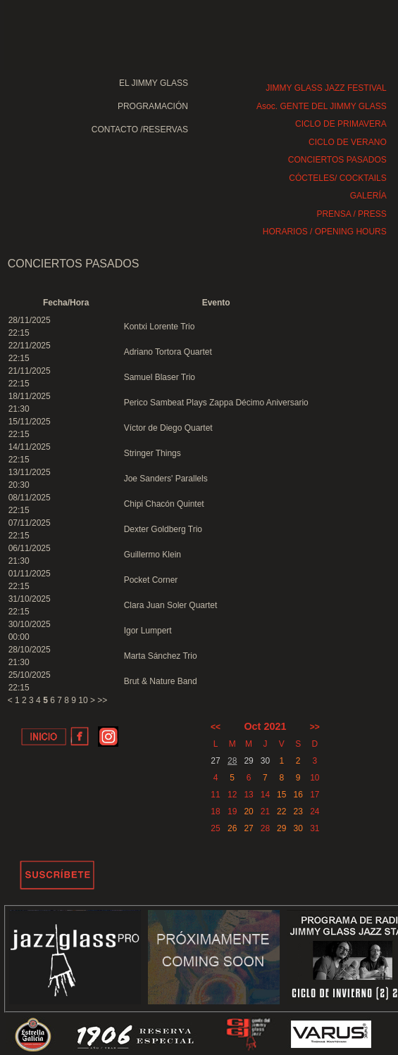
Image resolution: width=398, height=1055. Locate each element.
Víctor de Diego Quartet (168, 428)
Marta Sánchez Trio (160, 656)
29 (281, 828)
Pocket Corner (151, 580)
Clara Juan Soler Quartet (171, 605)
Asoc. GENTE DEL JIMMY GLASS (321, 106)
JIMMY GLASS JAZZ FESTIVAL (326, 88)
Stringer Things (152, 453)
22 (281, 811)
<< (215, 727)
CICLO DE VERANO (348, 142)
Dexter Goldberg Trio (163, 529)
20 (248, 811)
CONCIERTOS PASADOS (337, 160)
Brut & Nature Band (160, 681)
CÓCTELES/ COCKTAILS (337, 178)
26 (232, 828)
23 (297, 811)
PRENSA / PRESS (351, 214)
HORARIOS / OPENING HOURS (325, 231)
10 (82, 700)
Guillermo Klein (152, 555)
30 (297, 828)
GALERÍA (368, 196)
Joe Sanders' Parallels (166, 479)
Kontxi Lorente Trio (159, 326)
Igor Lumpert (148, 631)
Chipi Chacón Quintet (164, 504)
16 (297, 795)
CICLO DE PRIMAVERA (341, 124)
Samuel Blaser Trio (159, 377)
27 (248, 828)
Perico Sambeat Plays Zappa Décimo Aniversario (216, 403)
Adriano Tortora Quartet (168, 352)
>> (102, 700)
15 (281, 795)
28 (232, 761)
